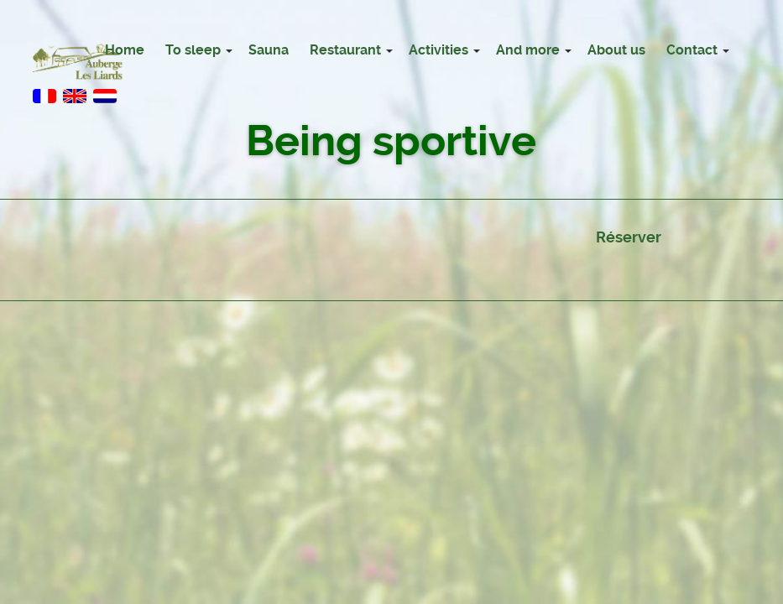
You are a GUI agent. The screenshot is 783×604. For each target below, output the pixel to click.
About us (616, 50)
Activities (438, 50)
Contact (692, 50)
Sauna (268, 50)
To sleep (193, 50)
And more (528, 50)
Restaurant (345, 50)
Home (124, 50)
